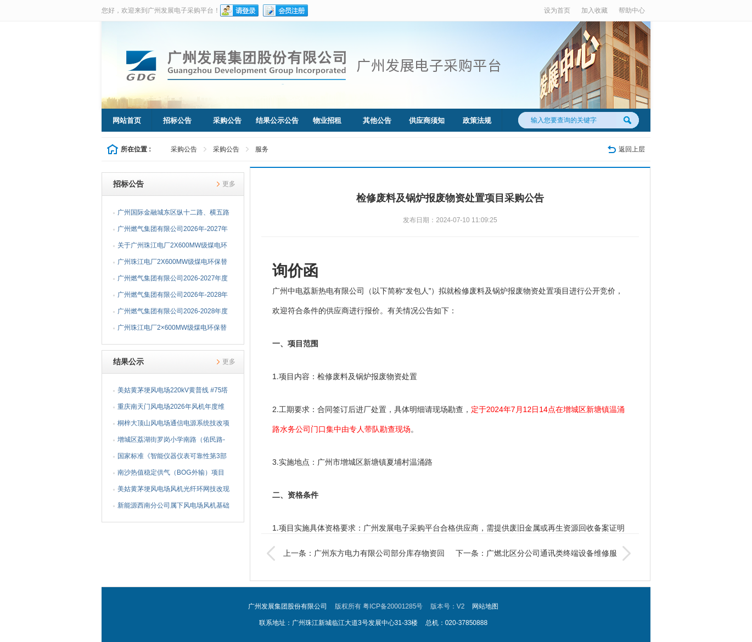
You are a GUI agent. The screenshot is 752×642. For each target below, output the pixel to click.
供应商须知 (427, 120)
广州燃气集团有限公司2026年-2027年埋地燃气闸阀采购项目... (172, 231)
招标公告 (177, 120)
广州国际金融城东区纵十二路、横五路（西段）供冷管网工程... (173, 215)
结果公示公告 (277, 120)
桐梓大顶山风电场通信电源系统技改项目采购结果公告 (173, 425)
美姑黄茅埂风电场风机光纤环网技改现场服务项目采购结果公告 (173, 491)
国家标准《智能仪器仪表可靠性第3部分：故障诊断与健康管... (172, 458)
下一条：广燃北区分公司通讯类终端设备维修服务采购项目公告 (544, 553)
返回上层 (632, 149)
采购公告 (227, 120)
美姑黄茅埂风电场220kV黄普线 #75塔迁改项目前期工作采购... (172, 392)
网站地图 (485, 606)
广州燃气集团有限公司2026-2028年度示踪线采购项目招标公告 (172, 313)
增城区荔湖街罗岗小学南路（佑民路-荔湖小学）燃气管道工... (171, 442)
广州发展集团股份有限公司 (287, 606)
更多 (228, 184)
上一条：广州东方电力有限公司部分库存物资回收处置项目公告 (356, 553)
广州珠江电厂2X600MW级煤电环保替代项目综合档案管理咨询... (172, 264)
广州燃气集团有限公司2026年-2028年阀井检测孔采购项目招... (172, 297)
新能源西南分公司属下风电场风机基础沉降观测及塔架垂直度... (173, 508)
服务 (261, 149)
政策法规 (477, 120)
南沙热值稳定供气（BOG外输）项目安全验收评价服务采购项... (171, 475)
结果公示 (128, 361)
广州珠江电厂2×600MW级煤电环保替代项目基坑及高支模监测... (172, 330)
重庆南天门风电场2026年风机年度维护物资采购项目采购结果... (171, 409)
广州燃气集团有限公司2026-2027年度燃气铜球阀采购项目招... (172, 280)
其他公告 (377, 120)
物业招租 (327, 120)
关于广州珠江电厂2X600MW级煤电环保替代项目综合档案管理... (172, 247)
